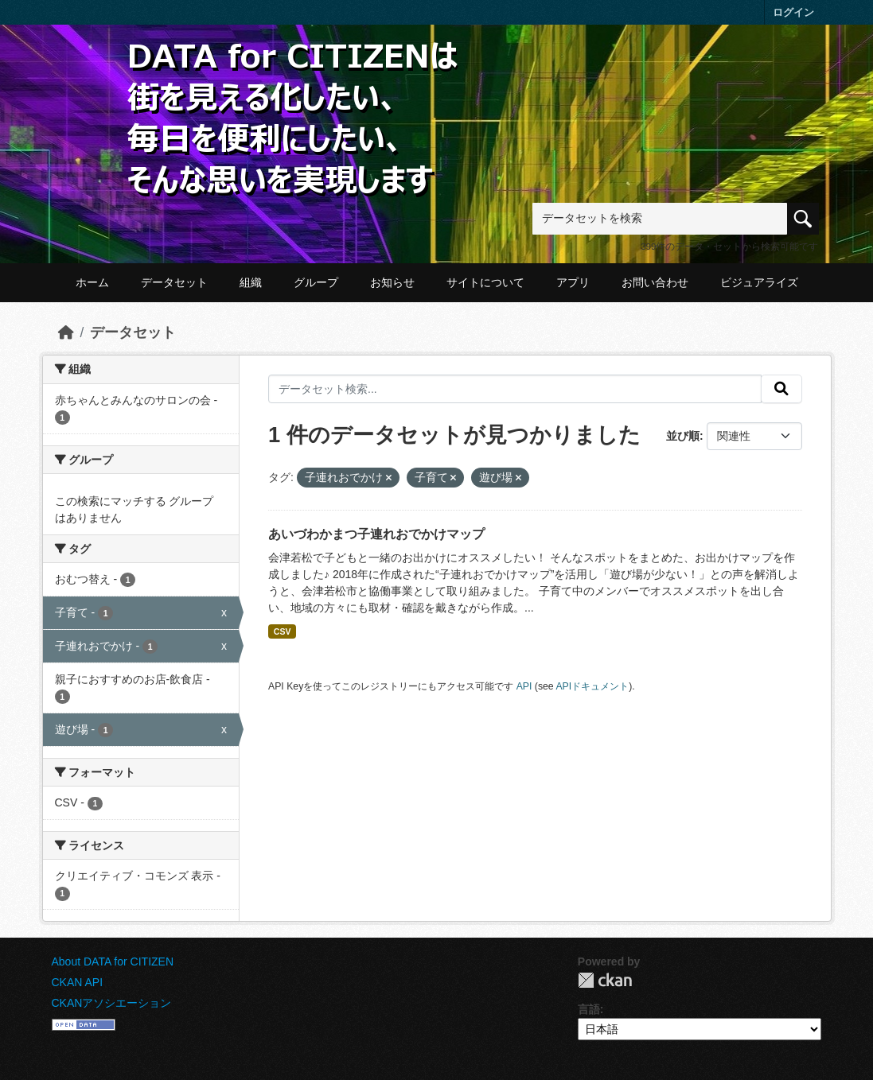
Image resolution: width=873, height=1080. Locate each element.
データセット (174, 282)
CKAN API (77, 982)
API (524, 686)
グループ (316, 282)
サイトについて (485, 282)
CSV (282, 631)
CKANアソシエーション (112, 1002)
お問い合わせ (655, 282)
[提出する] (781, 389)
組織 (251, 282)
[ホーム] (66, 332)
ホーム (92, 282)
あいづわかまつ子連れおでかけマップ (376, 534)
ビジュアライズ (759, 282)
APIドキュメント (592, 686)
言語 (589, 1009)
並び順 (683, 435)
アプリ (573, 282)
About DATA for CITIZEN (113, 961)
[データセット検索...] (515, 389)
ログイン (793, 12)
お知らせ (392, 282)
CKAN (605, 980)
